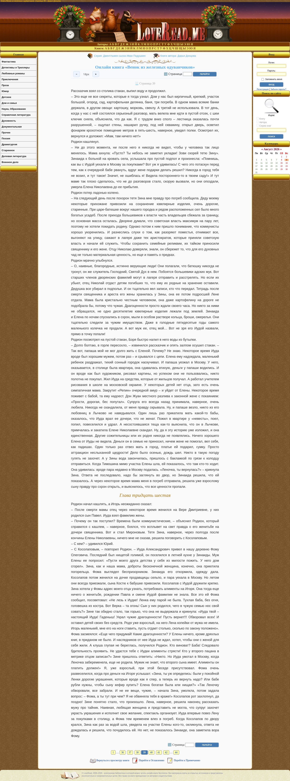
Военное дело (10, 162)
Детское (6, 97)
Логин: (271, 64)
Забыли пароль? (278, 89)
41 (159, 752)
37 (130, 752)
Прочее (6, 132)
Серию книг (263, 125)
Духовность (9, 120)
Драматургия (9, 144)
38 (137, 752)
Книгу (260, 118)
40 (151, 752)
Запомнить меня (272, 79)
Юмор (5, 91)
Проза (5, 85)
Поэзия (6, 138)
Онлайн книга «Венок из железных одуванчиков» (145, 67)
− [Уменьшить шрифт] (76, 74)
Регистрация (263, 89)
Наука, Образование (14, 109)
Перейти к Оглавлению (152, 760)
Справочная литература (16, 114)
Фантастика (9, 61)
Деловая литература (14, 156)
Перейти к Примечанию (187, 760)
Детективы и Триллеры (16, 67)
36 (122, 752)
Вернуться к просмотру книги (113, 760)
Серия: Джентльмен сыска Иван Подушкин (120, 55)
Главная (18, 54)
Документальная (12, 126)
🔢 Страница (173, 74)
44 (176, 752)
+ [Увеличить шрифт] (96, 74)
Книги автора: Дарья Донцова (178, 55)
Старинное (8, 150)
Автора (261, 122)
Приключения (10, 79)
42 (166, 752)
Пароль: (271, 72)
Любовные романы (13, 73)
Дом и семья (9, 103)
